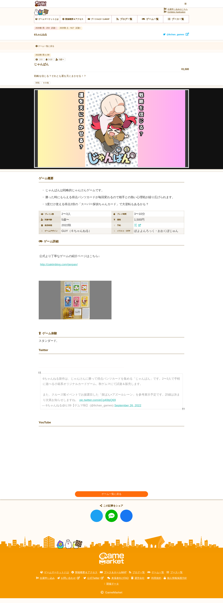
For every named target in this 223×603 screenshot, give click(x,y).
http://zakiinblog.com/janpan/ (59, 269)
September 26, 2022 (127, 410)
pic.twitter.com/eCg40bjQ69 (97, 404)
